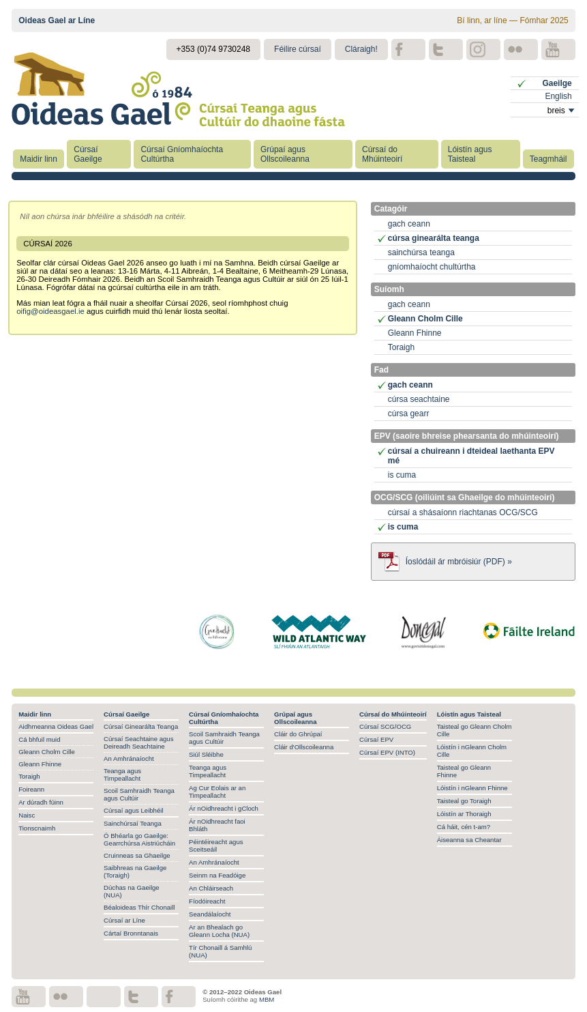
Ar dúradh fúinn (40, 802)
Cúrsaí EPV (376, 739)
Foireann (31, 789)
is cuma (402, 475)
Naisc (26, 815)
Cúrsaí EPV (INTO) (387, 752)
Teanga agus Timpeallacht (122, 774)
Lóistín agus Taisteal (470, 154)
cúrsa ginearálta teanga (433, 238)
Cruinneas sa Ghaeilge (137, 855)
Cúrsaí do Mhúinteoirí (382, 154)
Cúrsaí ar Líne (124, 920)
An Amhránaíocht (129, 758)
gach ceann (409, 224)
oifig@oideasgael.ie (50, 311)
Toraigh (401, 347)
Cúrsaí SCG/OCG (385, 726)
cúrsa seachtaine (419, 399)
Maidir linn (38, 159)
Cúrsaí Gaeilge (88, 154)
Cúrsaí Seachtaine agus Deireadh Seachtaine (138, 742)
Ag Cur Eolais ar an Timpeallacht (217, 791)
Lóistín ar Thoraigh (464, 814)
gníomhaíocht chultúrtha (432, 267)
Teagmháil (548, 159)
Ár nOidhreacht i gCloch (223, 808)
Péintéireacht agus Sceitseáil (216, 845)
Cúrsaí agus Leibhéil (133, 810)
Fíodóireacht (207, 901)
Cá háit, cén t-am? (463, 826)
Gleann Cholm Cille (425, 318)
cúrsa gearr (409, 413)
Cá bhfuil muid (39, 739)
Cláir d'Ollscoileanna (303, 747)
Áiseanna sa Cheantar (469, 839)
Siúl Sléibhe (206, 754)
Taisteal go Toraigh (464, 801)
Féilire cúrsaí (297, 49)
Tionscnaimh (36, 828)
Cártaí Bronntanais (131, 933)
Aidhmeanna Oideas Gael (55, 726)
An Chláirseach (211, 888)
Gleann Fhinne (415, 333)
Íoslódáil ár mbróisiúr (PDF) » (459, 561)
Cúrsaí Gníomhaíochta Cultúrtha (181, 154)
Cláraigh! (361, 49)
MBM (266, 999)
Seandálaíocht (209, 914)
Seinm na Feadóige (217, 875)
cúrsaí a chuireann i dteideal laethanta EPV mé (471, 455)
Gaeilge (556, 83)
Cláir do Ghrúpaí (298, 734)
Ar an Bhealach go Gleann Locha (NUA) (219, 930)
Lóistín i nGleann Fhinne (472, 788)
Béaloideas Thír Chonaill (139, 907)
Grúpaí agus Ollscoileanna (285, 154)
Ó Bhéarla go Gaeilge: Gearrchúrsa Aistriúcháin (139, 839)
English (558, 96)
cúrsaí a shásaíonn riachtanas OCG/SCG (463, 512)
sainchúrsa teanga (421, 252)
